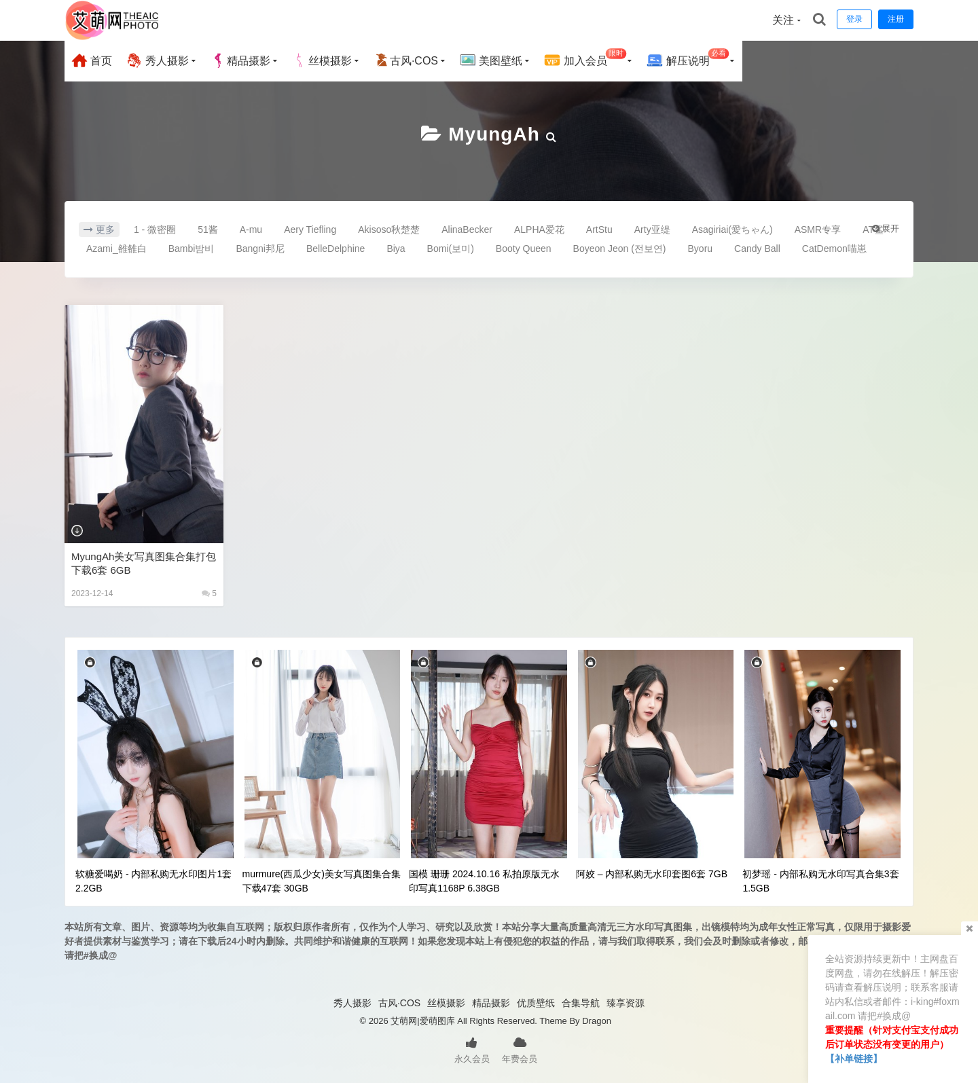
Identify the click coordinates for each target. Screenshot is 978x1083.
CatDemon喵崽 (834, 248)
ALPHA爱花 (539, 229)
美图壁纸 (491, 60)
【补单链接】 (853, 1058)
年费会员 (519, 1049)
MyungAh (494, 134)
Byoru (700, 248)
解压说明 (688, 59)
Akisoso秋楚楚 (389, 229)
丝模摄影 (322, 60)
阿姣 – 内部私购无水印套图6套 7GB (651, 873)
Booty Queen (523, 248)
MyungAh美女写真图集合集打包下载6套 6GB (143, 563)
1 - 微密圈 (155, 229)
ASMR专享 (818, 229)
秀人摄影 (157, 60)
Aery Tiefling (310, 229)
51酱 (208, 229)
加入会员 (585, 59)
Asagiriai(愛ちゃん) (732, 229)
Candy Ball (757, 248)
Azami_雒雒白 (116, 248)
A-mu (251, 229)
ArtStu (599, 229)
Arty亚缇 (652, 229)
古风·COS (406, 60)
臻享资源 (625, 1002)
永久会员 (472, 1049)
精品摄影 (240, 60)
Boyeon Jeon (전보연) (619, 248)
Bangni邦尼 (260, 248)
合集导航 (581, 1002)
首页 (91, 60)
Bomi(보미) (450, 248)
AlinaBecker (466, 229)
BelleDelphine (335, 248)
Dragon (596, 1021)
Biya (395, 248)
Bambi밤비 (191, 248)
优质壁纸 (536, 1002)
